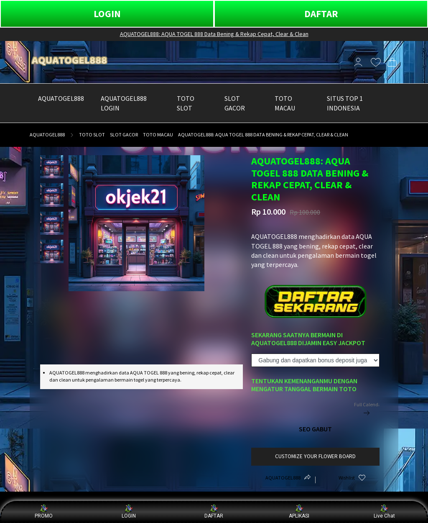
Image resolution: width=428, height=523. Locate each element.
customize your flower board (315, 456)
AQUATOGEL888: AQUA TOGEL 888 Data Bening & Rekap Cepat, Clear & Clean (214, 34)
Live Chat (384, 511)
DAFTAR (321, 14)
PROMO (44, 511)
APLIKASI (299, 511)
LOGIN (107, 14)
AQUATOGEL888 (47, 134)
